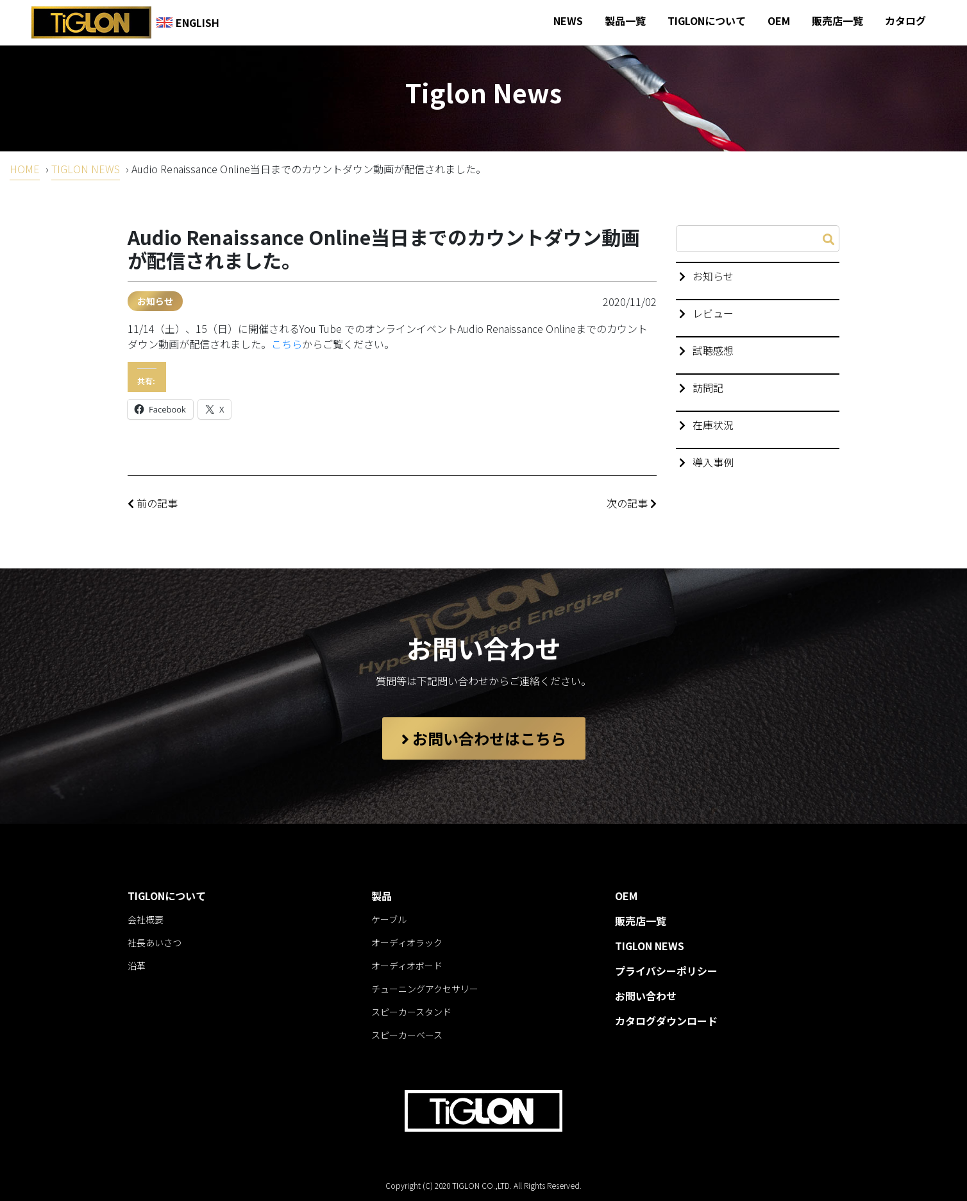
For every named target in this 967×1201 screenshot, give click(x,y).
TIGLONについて (707, 20)
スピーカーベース (406, 1034)
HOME (25, 168)
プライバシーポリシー (666, 970)
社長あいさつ (154, 942)
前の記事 (153, 503)
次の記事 (632, 503)
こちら (286, 344)
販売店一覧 (837, 20)
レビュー (713, 313)
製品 (381, 895)
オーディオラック (406, 942)
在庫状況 (713, 424)
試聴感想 (713, 350)
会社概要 (146, 919)
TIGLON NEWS (85, 168)
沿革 (137, 965)
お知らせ (155, 300)
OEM (779, 20)
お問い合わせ (646, 995)
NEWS (568, 20)
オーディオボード (406, 965)
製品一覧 (625, 20)
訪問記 (708, 387)
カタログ (905, 20)
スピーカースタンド (411, 1011)
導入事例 (713, 462)
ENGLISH (187, 22)
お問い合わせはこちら (483, 738)
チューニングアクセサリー (424, 988)
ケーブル (389, 919)
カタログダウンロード (666, 1020)
